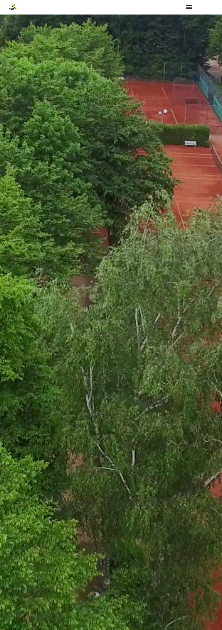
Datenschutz (210, 623)
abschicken (161, 557)
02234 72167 (123, 595)
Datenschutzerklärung (186, 547)
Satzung (172, 623)
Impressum (189, 623)
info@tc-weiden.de (129, 600)
